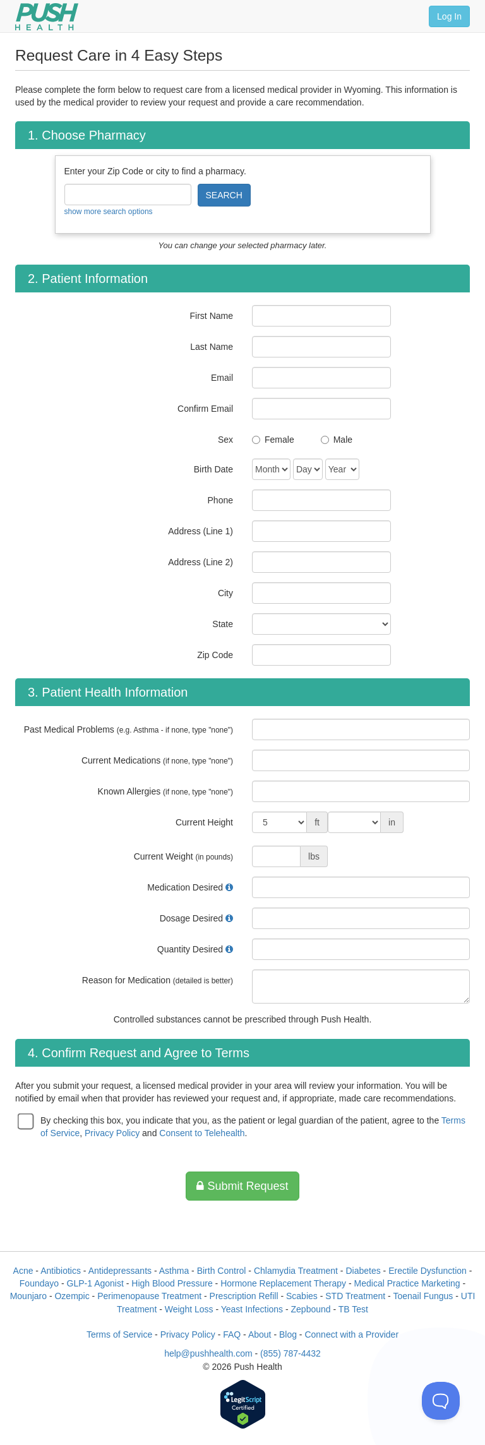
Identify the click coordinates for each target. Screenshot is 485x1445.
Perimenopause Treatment (149, 1296)
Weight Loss (189, 1309)
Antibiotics (60, 1271)
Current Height (204, 822)
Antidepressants (120, 1271)
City (225, 593)
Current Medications (157, 760)
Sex (225, 440)
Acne (23, 1271)
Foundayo (39, 1283)
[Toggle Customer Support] (441, 1401)
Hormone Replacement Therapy (283, 1283)
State (222, 624)
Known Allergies (165, 791)
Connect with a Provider (351, 1334)
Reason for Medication (157, 980)
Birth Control (221, 1271)
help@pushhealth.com (208, 1353)
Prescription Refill (244, 1296)
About (260, 1334)
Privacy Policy (112, 1133)
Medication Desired (185, 887)
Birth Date (213, 469)
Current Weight (183, 856)
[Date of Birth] (271, 469)
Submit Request (242, 1186)
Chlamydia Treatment (296, 1271)
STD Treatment (355, 1296)
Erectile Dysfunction (427, 1271)
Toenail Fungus (423, 1296)
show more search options (108, 211)
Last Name (211, 347)
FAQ (232, 1334)
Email (222, 378)
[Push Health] (46, 16)
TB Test (353, 1309)
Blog (288, 1334)
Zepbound (311, 1309)
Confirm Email (205, 409)
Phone (220, 500)
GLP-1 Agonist (95, 1283)
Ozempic (71, 1296)
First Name (211, 316)
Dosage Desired (191, 918)
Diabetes (362, 1271)
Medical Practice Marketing (407, 1283)
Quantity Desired (190, 949)
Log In (449, 16)
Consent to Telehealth (201, 1133)
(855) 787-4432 (290, 1353)
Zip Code (215, 655)
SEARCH (224, 195)
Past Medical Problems (128, 729)
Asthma (174, 1271)
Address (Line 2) (200, 562)
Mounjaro (28, 1296)
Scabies (302, 1296)
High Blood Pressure (171, 1283)
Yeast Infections (252, 1309)
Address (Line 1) (200, 531)
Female (279, 440)
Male (342, 440)
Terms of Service (119, 1334)
